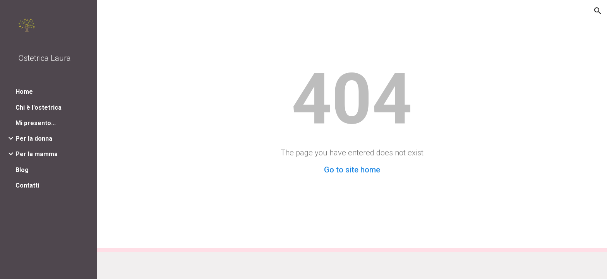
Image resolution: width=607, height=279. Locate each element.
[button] (597, 11)
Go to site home (352, 169)
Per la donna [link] (33, 138)
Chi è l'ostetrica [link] (38, 107)
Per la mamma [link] (36, 154)
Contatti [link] (27, 185)
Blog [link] (22, 170)
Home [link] (24, 91)
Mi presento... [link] (35, 123)
